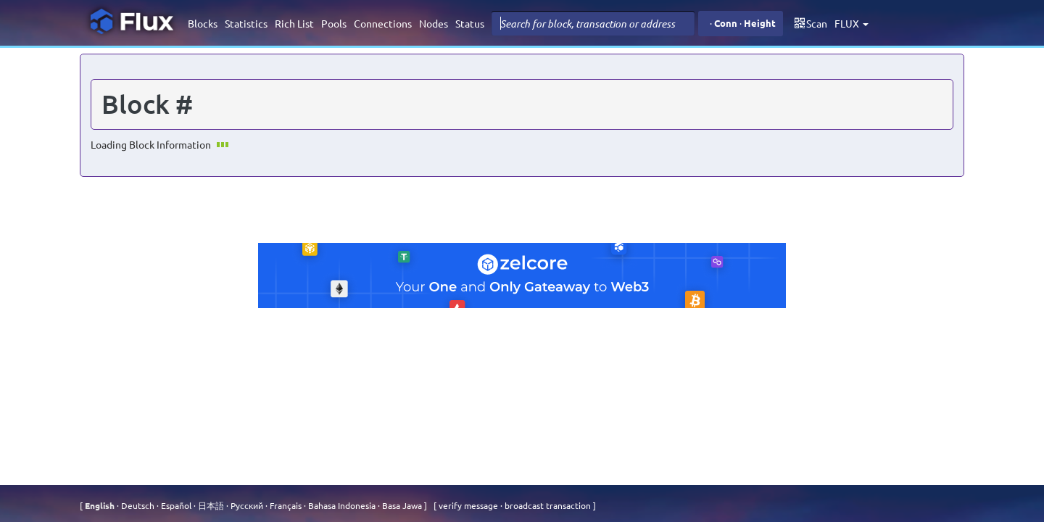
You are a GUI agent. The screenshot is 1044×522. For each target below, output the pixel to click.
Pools (334, 23)
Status (469, 23)
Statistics (246, 23)
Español (175, 505)
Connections (383, 23)
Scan (811, 23)
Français (284, 505)
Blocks (203, 23)
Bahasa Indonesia (341, 505)
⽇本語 (210, 505)
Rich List (294, 23)
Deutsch (137, 505)
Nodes (433, 23)
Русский (245, 505)
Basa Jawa (401, 505)
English (101, 505)
